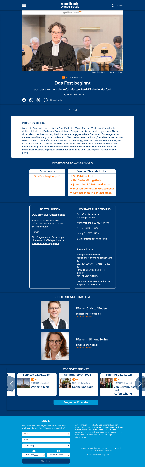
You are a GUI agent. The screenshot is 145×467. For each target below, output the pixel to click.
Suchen (119, 5)
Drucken (46, 100)
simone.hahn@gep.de (87, 345)
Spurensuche (91, 434)
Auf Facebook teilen (24, 100)
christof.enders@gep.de (88, 313)
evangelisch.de (106, 450)
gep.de (89, 450)
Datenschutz (114, 448)
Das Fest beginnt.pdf (46, 176)
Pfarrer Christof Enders (92, 308)
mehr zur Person (84, 316)
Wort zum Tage (105, 434)
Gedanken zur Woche (84, 432)
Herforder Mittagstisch (87, 180)
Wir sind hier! (40, 387)
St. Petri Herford (83, 176)
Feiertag (112, 430)
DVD (36, 232)
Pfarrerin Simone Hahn (92, 339)
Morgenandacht (102, 432)
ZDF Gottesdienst (76, 77)
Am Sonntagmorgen (84, 425)
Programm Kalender (75, 402)
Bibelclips (114, 427)
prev (9, 383)
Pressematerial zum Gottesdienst (93, 188)
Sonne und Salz (82, 387)
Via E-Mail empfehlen (38, 100)
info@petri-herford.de (95, 238)
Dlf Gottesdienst (100, 430)
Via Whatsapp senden (31, 100)
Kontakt (91, 448)
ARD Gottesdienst (102, 425)
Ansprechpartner (101, 448)
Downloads (56, 100)
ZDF (63, 94)
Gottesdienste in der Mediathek (92, 192)
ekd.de (96, 450)
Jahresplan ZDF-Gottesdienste (91, 184)
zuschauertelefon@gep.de (45, 243)
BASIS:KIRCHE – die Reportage (95, 427)
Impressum (81, 448)
